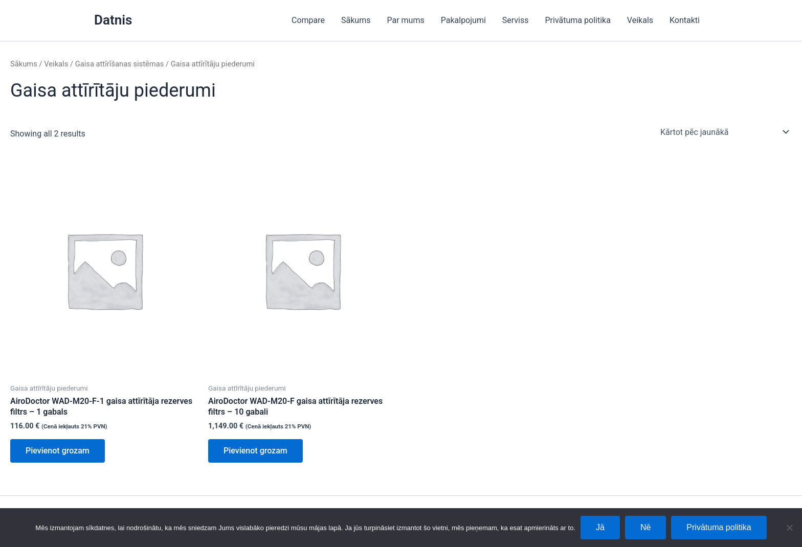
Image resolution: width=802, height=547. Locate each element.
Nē (645, 527)
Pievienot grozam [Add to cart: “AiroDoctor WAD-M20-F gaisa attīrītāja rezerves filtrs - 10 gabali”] (255, 450)
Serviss (515, 20)
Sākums (355, 20)
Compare (308, 20)
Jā (600, 527)
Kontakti (685, 20)
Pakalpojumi (463, 20)
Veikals (640, 20)
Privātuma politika (578, 20)
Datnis (113, 20)
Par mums (405, 20)
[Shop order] (724, 132)
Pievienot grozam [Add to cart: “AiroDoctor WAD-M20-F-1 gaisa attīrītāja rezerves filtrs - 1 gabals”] (58, 450)
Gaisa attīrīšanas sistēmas (119, 64)
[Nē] (789, 527)
